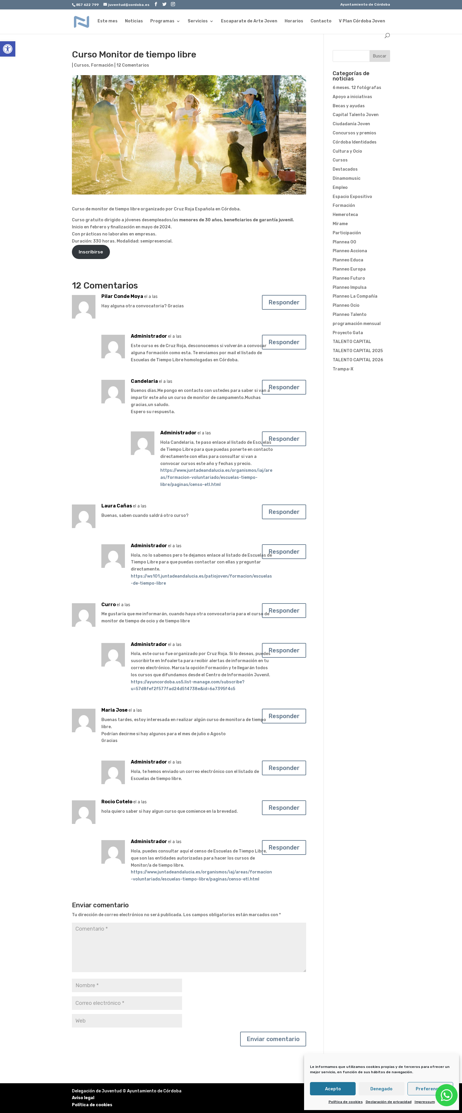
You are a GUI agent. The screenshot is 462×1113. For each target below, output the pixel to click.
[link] (7, 49)
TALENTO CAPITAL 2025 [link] (358, 350)
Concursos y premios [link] (354, 133)
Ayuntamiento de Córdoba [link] (365, 4)
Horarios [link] (294, 21)
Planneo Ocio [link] (346, 305)
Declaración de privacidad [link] (389, 1102)
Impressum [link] (425, 1102)
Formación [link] (102, 65)
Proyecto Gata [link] (348, 332)
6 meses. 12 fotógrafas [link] (357, 87)
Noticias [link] (134, 21)
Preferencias (430, 1088)
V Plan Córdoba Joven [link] (362, 21)
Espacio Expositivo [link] (352, 196)
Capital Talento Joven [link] (356, 114)
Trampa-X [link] (343, 369)
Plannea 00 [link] (344, 242)
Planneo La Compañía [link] (355, 296)
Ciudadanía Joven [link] (351, 123)
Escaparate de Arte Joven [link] (249, 21)
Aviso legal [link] (83, 1097)
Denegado (381, 1088)
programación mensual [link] (357, 323)
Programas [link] (162, 21)
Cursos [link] (81, 65)
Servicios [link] (198, 21)
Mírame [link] (340, 223)
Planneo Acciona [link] (350, 250)
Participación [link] (347, 232)
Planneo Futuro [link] (349, 278)
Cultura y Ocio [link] (347, 151)
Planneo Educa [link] (348, 260)
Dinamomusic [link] (346, 178)
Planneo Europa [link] (349, 269)
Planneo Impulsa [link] (350, 287)
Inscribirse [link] (91, 252)
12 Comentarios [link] (132, 65)
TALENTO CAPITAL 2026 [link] (358, 359)
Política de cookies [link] (346, 1102)
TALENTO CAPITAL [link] (352, 341)
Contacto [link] (321, 21)
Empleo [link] (340, 187)
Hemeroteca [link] (345, 214)
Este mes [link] (108, 21)
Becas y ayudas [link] (349, 105)
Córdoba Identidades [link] (355, 142)
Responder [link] (284, 302)
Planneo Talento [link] (350, 314)
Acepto (333, 1088)
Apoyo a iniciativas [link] (352, 96)
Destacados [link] (345, 169)
